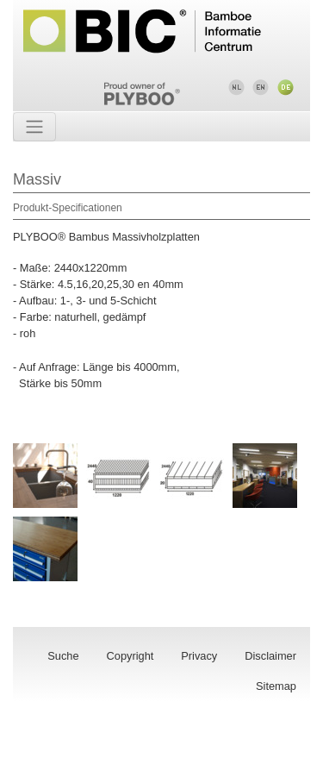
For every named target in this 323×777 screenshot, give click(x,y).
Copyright (130, 655)
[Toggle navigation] (34, 126)
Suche (62, 655)
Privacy (199, 655)
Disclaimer (270, 655)
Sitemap (276, 686)
